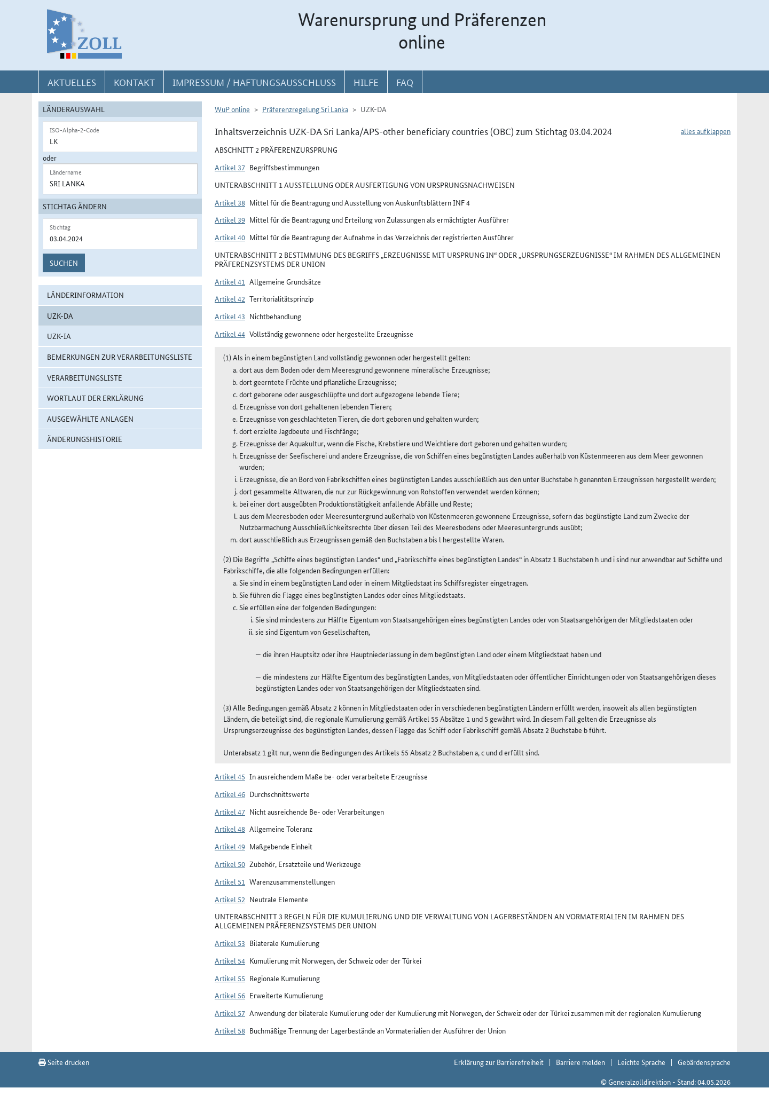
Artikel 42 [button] (230, 298)
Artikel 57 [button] (230, 1012)
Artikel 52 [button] (230, 899)
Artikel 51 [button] (230, 881)
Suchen (64, 262)
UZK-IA (59, 335)
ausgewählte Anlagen (90, 418)
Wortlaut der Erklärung (95, 397)
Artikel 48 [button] (230, 828)
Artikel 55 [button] (230, 978)
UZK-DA (60, 315)
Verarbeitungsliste (84, 377)
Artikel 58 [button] (230, 1030)
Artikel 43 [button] (230, 316)
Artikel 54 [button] (230, 960)
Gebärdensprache (704, 1061)
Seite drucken (63, 1061)
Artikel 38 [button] (230, 202)
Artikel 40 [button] (230, 237)
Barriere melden (580, 1061)
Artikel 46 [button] (230, 794)
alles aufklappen (706, 130)
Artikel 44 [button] (230, 333)
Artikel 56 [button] (230, 995)
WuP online (232, 109)
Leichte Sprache (641, 1061)
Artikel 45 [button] (230, 776)
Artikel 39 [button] (230, 219)
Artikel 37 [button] (230, 167)
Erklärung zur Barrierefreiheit (499, 1061)
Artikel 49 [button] (230, 846)
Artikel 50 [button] (230, 863)
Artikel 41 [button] (230, 281)
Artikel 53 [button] (230, 942)
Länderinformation (85, 294)
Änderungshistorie (84, 438)
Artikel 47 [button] (230, 811)
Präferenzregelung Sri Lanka (305, 109)
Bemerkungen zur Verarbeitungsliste (119, 356)
